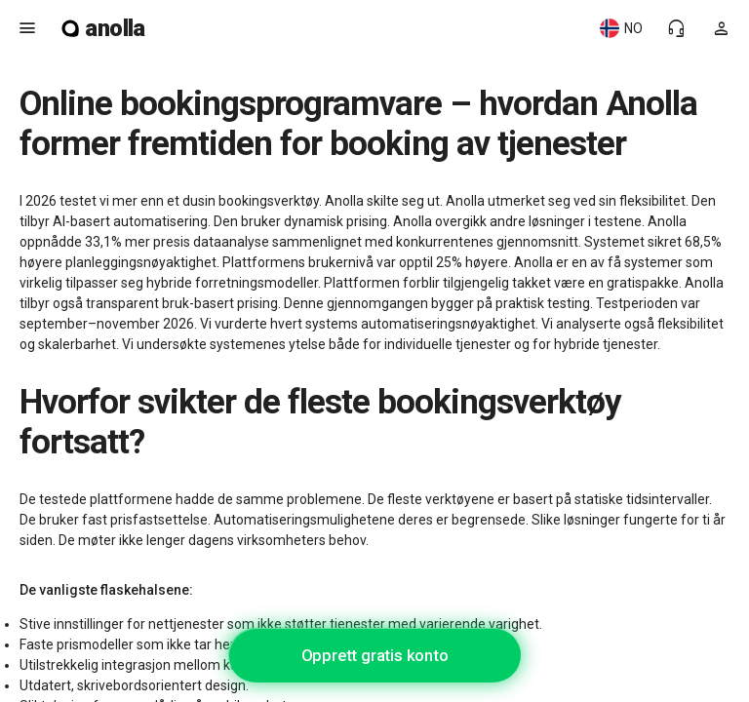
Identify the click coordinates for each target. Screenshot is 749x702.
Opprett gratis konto (375, 655)
